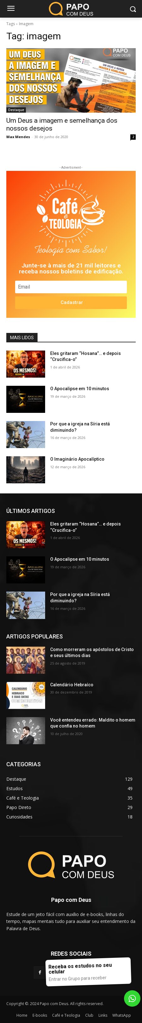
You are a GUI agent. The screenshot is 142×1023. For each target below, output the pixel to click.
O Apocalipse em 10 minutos (79, 388)
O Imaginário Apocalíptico (77, 459)
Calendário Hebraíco (71, 684)
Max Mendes (18, 136)
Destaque (16, 110)
